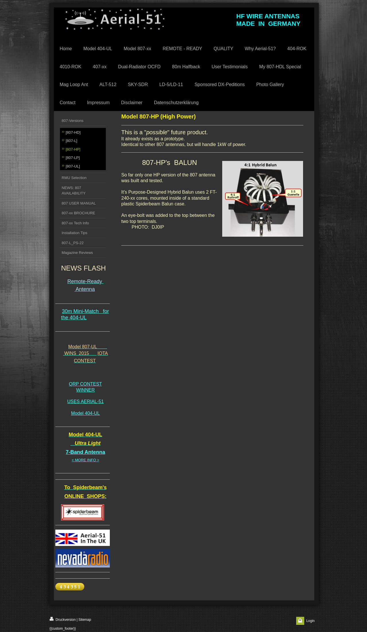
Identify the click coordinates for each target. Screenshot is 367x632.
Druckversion (63, 619)
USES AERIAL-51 (85, 401)
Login (310, 621)
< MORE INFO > (85, 460)
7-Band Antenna (85, 452)
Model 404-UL (85, 413)
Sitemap (85, 620)
